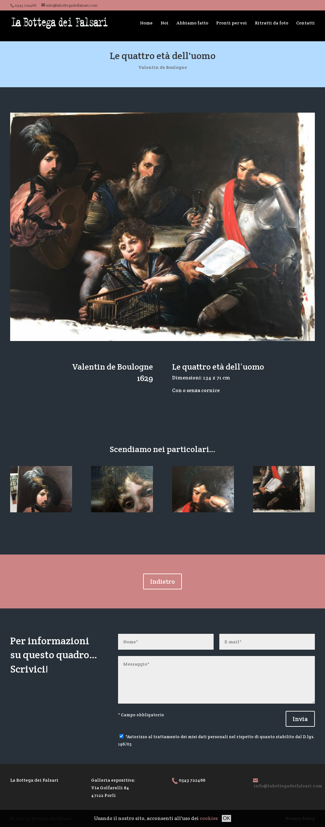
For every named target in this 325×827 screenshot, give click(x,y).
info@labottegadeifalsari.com (288, 786)
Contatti (305, 23)
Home (146, 23)
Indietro (162, 581)
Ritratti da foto (271, 23)
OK (226, 818)
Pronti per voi (231, 23)
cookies (209, 818)
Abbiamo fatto (192, 23)
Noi (165, 23)
